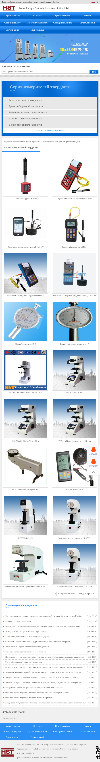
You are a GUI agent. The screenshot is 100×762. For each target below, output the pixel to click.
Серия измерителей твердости (69, 142)
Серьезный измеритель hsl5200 (74, 247)
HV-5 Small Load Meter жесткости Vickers (74, 441)
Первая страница (12, 16)
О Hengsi (37, 16)
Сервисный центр (12, 23)
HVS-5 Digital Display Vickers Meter (26, 441)
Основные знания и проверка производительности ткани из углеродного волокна (37, 693)
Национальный (37, 30)
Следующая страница (66, 594)
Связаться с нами (87, 23)
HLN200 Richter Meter (74, 490)
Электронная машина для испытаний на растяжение (25, 631)
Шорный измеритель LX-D (25, 344)
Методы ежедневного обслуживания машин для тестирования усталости (33, 687)
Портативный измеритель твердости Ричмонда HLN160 (74, 295)
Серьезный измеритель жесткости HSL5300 (74, 198)
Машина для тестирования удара (18, 621)
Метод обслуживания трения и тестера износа (23, 662)
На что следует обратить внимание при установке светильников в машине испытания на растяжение (44, 657)
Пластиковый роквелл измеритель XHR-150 (74, 587)
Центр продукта (62, 16)
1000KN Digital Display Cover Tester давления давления (27, 647)
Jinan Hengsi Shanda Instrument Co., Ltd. (44, 8)
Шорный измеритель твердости (25, 118)
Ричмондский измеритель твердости (28, 112)
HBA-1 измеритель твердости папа (25, 490)
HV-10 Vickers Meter (74, 393)
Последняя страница (86, 594)
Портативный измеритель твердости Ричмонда (25, 295)
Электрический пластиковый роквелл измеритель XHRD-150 (27, 587)
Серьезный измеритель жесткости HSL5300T (25, 247)
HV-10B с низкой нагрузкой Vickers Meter (25, 393)
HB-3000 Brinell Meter (25, 538)
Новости (88, 16)
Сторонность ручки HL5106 (26, 198)
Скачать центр (12, 30)
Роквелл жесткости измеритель (25, 100)
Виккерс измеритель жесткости (25, 124)
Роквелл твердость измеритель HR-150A (74, 538)
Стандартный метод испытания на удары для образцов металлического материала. (37, 642)
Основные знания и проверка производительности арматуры (29, 698)
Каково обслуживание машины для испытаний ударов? (27, 636)
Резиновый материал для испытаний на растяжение (25, 652)
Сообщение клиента (62, 23)
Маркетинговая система (37, 23)
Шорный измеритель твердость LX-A (74, 344)
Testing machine (9, 718)
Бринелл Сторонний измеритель (26, 106)
